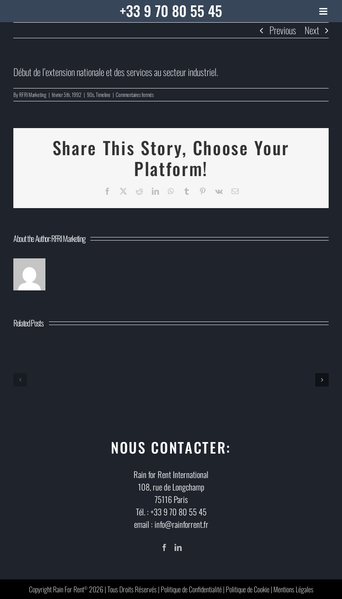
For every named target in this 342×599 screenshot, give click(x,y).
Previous (282, 30)
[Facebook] (164, 547)
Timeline (103, 94)
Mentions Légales (293, 589)
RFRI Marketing (32, 94)
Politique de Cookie (247, 589)
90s (90, 94)
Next (312, 30)
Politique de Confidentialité (191, 589)
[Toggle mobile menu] (324, 11)
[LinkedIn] (178, 547)
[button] (20, 379)
